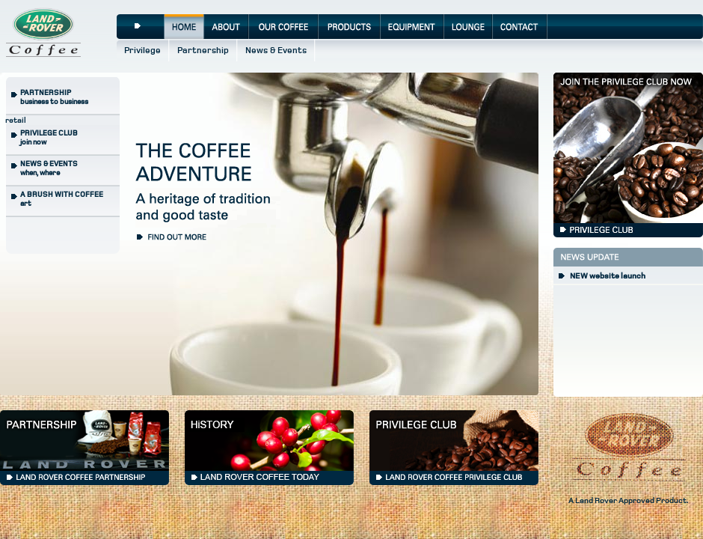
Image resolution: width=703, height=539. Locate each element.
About (226, 26)
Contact (520, 26)
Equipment (412, 26)
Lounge (468, 26)
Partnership (203, 50)
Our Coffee (284, 26)
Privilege (142, 50)
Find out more (175, 236)
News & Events (276, 50)
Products (350, 26)
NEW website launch (607, 275)
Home (184, 26)
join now (49, 137)
